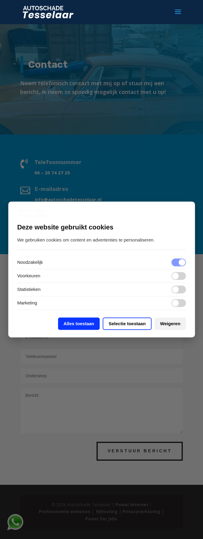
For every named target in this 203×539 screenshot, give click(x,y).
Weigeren (170, 323)
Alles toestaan (79, 323)
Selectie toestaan (127, 323)
